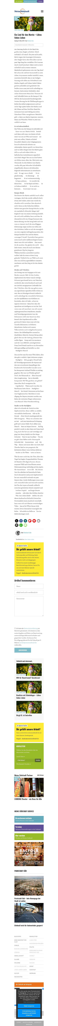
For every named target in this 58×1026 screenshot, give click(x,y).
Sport (32, 966)
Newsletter (34, 936)
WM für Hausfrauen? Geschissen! (28, 678)
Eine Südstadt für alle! (20, 941)
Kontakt (19, 1022)
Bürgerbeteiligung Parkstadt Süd (36, 951)
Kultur (16, 973)
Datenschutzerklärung (30, 628)
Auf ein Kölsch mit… (21, 966)
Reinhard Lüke (31, 40)
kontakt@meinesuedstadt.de (27, 643)
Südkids (17, 952)
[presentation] (29, 622)
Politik (32, 947)
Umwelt (32, 956)
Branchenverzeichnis (30, 1)
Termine (40, 1)
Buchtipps (17, 936)
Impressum (29, 1024)
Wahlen (32, 963)
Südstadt (33, 970)
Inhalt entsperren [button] (29, 1006)
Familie (16, 945)
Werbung (33, 973)
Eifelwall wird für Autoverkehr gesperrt (28, 926)
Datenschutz (37, 1022)
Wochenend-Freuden (23, 764)
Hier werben (18, 1)
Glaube (16, 959)
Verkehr (32, 959)
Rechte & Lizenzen (28, 1022)
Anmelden (38, 760)
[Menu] (42, 11)
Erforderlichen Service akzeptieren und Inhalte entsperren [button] (29, 1013)
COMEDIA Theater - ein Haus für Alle (28, 799)
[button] (16, 521)
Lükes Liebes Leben (18, 30)
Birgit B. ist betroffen (24, 715)
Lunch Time (20, 756)
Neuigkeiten (18, 977)
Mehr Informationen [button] (29, 1002)
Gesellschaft (19, 956)
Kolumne (17, 963)
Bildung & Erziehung (21, 949)
